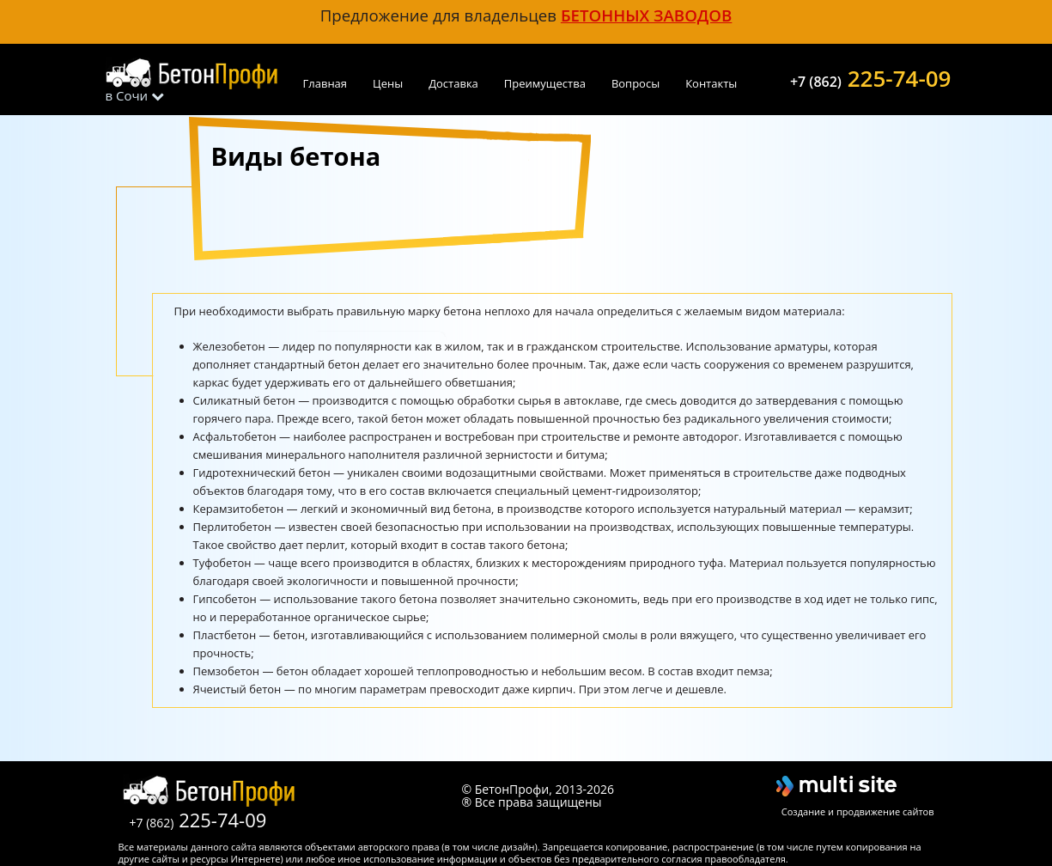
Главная (325, 83)
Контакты (711, 83)
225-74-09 (871, 76)
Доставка (453, 83)
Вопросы (635, 83)
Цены (388, 83)
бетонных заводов (646, 15)
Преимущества (545, 83)
